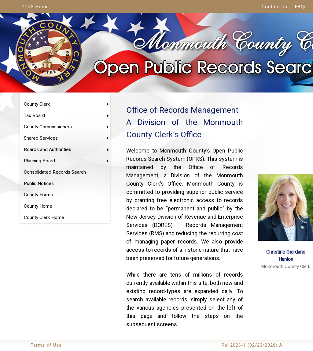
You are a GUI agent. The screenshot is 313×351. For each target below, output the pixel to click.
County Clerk (37, 104)
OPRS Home (35, 6)
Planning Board (39, 161)
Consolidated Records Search (55, 172)
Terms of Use (46, 345)
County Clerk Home (44, 217)
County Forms (38, 195)
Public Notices (39, 183)
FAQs (301, 6)
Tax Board (34, 115)
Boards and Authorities (47, 149)
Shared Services (41, 138)
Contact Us (274, 6)
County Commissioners (48, 127)
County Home (38, 206)
